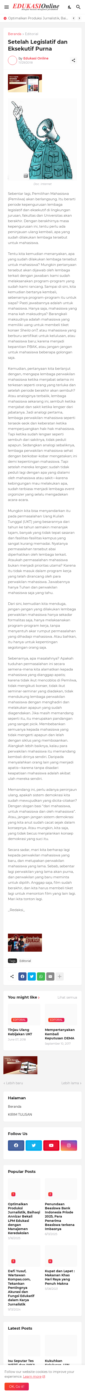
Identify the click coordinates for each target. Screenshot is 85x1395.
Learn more (32, 1376)
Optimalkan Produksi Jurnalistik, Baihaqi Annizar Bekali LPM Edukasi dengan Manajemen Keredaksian (38, 18)
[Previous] (73, 18)
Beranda (14, 34)
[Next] (79, 18)
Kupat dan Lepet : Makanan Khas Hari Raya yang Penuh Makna (60, 1277)
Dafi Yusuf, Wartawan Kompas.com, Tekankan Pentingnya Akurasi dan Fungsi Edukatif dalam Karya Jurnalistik (21, 1287)
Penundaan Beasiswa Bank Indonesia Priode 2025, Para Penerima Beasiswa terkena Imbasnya (60, 1216)
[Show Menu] (6, 7)
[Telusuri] (79, 7)
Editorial (31, 34)
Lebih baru (14, 1083)
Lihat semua (67, 997)
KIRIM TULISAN (20, 1114)
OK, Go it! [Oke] (16, 1387)
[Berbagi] (73, 60)
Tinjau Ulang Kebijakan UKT (20, 1032)
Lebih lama (70, 1083)
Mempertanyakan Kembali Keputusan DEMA (60, 1034)
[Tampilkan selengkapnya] (60, 976)
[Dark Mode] (70, 7)
